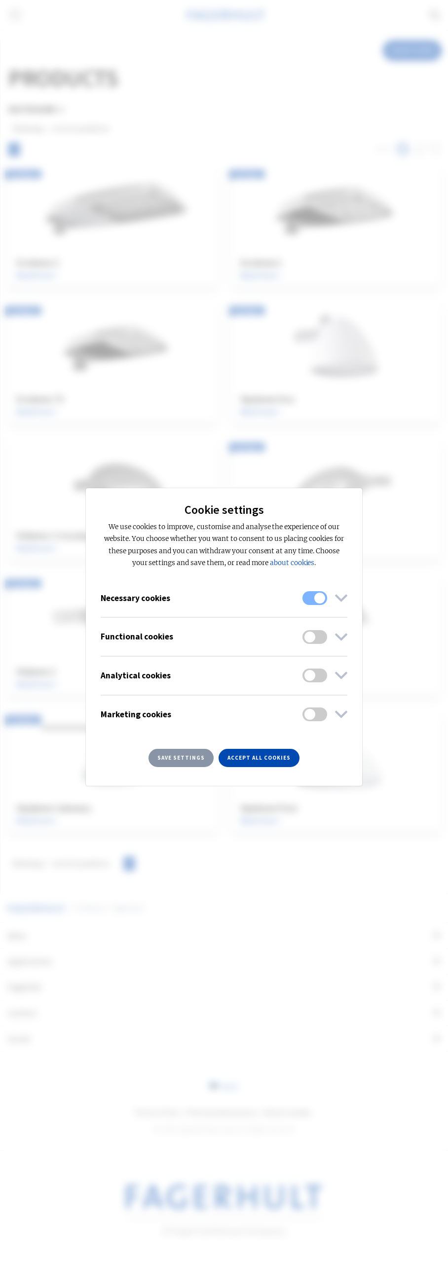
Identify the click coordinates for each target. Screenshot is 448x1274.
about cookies (292, 563)
